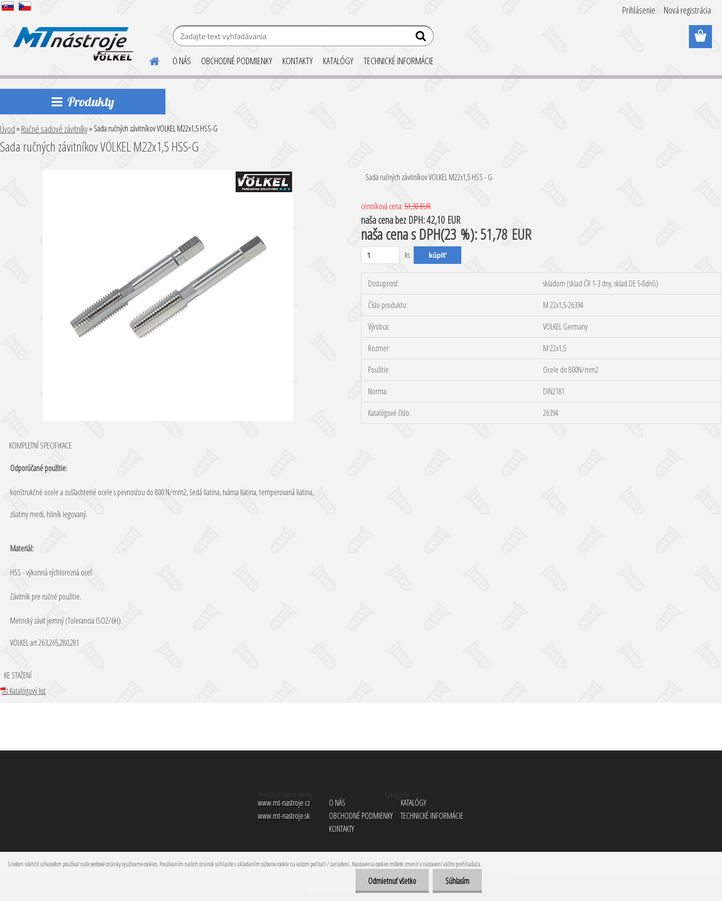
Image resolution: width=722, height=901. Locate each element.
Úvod (7, 129)
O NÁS (181, 61)
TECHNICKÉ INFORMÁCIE (399, 61)
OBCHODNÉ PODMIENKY (236, 61)
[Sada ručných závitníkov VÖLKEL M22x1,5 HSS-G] (168, 174)
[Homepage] (148, 59)
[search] (422, 38)
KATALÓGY (338, 61)
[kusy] (380, 255)
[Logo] (71, 37)
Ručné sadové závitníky (54, 129)
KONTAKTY (297, 61)
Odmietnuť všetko (392, 880)
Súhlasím (457, 880)
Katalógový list (23, 690)
